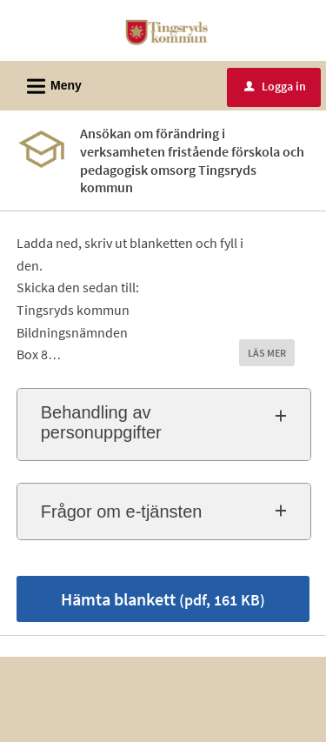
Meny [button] (49, 83)
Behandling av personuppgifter (101, 422)
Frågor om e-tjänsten (122, 511)
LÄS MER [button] (267, 352)
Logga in (275, 86)
